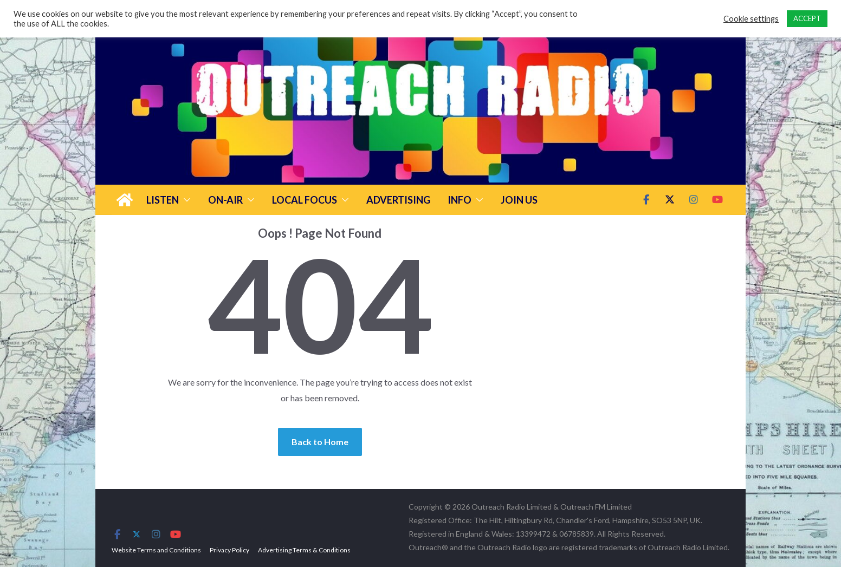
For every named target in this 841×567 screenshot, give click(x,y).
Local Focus (304, 200)
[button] (185, 200)
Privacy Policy (229, 550)
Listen (162, 200)
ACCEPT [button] (807, 18)
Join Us (519, 200)
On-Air (225, 200)
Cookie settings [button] (751, 18)
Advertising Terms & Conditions (304, 550)
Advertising (398, 200)
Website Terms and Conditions (156, 550)
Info (459, 200)
